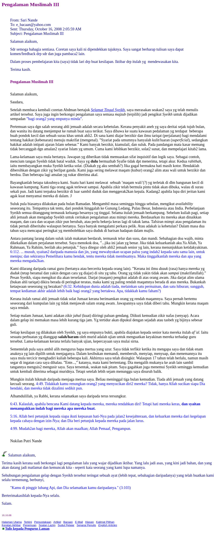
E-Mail (79, 522)
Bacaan (68, 522)
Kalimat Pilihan (105, 522)
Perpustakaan (42, 522)
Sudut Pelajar (66, 525)
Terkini (28, 522)
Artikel (57, 522)
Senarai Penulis (86, 525)
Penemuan (29, 525)
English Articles (107, 525)
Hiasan (89, 522)
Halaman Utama (12, 522)
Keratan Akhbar (11, 525)
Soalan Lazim (47, 525)
